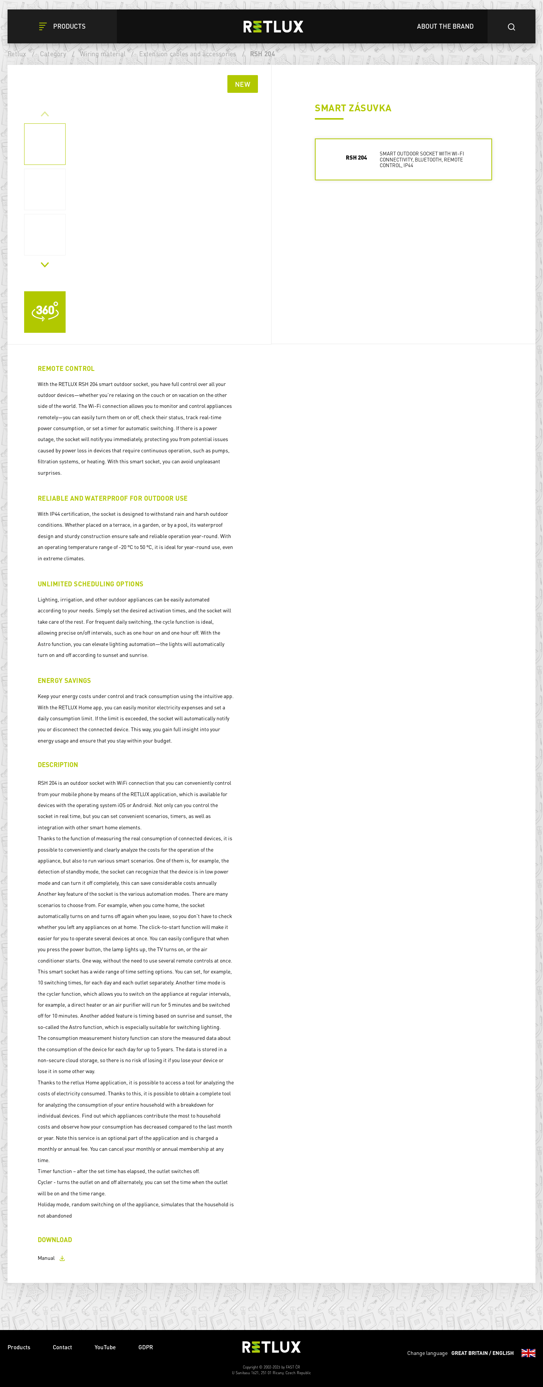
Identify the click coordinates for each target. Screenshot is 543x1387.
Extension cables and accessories (187, 53)
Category (53, 53)
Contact (62, 1347)
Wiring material (103, 53)
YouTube (105, 1347)
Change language (471, 1353)
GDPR (145, 1347)
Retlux (17, 53)
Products (19, 1347)
